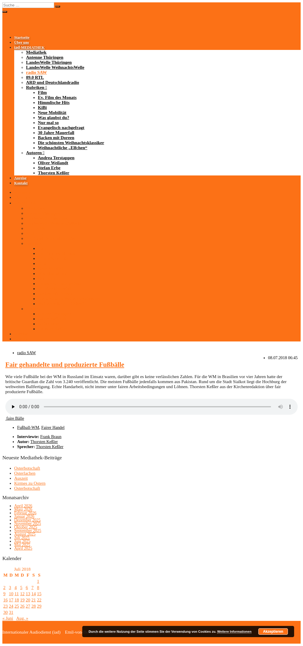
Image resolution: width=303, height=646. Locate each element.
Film (42, 92)
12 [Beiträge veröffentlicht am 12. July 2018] (22, 593)
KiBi (42, 107)
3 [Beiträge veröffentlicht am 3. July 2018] (10, 587)
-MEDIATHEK (29, 47)
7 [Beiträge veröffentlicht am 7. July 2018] (32, 587)
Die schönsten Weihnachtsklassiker (71, 142)
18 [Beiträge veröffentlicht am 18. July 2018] (16, 600)
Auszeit (21, 478)
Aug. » (22, 618)
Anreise (20, 178)
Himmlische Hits (54, 102)
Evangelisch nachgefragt (61, 127)
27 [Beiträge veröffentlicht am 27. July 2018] (28, 606)
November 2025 (27, 523)
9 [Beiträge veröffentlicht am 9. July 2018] (4, 593)
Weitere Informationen (234, 631)
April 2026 (23, 506)
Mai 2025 (22, 545)
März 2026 (23, 509)
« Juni (7, 618)
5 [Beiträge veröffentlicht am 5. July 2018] (21, 587)
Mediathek (36, 52)
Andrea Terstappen (56, 157)
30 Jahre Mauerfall (56, 132)
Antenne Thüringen (44, 57)
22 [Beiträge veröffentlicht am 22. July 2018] (39, 600)
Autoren (34, 152)
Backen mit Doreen (56, 137)
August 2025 (25, 534)
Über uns (21, 42)
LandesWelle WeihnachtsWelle (55, 67)
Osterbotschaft (27, 468)
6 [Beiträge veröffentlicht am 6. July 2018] (27, 587)
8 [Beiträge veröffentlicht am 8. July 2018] (38, 587)
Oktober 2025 (25, 527)
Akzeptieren (273, 631)
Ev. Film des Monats (57, 97)
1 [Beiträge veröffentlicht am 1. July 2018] (38, 581)
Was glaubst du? (53, 117)
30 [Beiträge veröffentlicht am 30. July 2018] (5, 612)
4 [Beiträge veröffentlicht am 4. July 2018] (15, 587)
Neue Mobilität (52, 112)
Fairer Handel (53, 427)
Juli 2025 (22, 538)
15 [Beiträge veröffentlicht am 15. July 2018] (39, 593)
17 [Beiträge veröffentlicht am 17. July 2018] (11, 600)
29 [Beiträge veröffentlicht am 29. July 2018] (39, 606)
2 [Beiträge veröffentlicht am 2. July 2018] (4, 587)
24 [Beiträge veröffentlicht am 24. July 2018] (11, 606)
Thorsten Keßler (53, 172)
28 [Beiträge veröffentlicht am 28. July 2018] (33, 606)
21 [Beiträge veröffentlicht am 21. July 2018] (33, 600)
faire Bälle (14, 418)
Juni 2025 (22, 541)
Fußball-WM (28, 427)
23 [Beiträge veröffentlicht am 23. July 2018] (5, 606)
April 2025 (23, 548)
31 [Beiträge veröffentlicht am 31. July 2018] (11, 612)
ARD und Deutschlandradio (52, 82)
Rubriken (35, 87)
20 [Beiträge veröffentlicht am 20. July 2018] (28, 600)
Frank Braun (51, 436)
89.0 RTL (35, 77)
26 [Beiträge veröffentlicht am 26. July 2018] (22, 606)
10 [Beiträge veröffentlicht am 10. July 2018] (11, 593)
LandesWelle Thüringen (49, 62)
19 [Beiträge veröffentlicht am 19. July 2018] (22, 600)
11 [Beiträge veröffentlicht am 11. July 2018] (16, 593)
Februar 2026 (25, 513)
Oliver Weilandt (53, 162)
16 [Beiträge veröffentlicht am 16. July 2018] (5, 600)
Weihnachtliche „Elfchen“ (62, 147)
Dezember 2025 (27, 520)
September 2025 (27, 530)
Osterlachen (25, 473)
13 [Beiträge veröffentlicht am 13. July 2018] (28, 593)
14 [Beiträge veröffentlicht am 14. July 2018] (33, 593)
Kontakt (21, 183)
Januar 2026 (24, 516)
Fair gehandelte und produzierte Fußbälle (64, 364)
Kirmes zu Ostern (30, 483)
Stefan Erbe (49, 167)
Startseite (22, 37)
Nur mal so (48, 122)
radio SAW (36, 72)
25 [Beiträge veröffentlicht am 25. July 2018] (16, 606)
